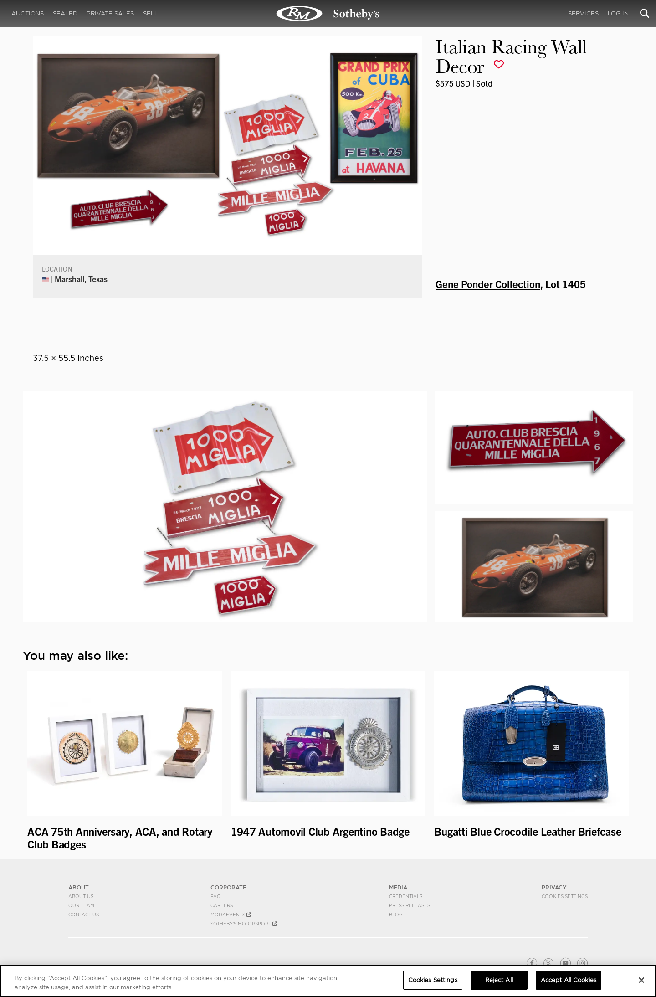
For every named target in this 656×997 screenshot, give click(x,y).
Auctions (27, 13)
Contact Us (83, 914)
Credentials (405, 896)
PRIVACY (554, 887)
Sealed (65, 13)
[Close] (641, 980)
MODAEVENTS (230, 914)
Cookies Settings (565, 896)
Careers (221, 905)
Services (583, 13)
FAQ (215, 896)
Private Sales (110, 13)
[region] (328, 981)
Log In (618, 13)
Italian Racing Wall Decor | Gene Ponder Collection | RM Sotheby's (328, 13)
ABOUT (78, 887)
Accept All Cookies (568, 979)
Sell (150, 13)
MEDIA (398, 887)
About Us (80, 896)
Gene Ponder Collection (488, 283)
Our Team (81, 905)
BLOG (396, 914)
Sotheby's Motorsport (243, 923)
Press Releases (409, 905)
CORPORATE (228, 887)
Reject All (499, 979)
